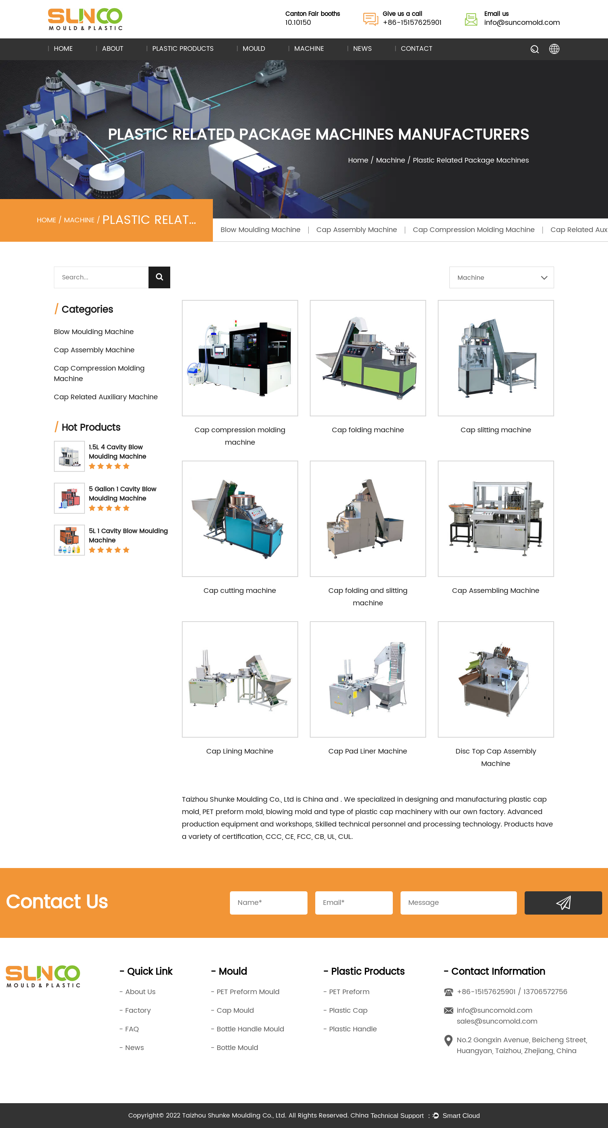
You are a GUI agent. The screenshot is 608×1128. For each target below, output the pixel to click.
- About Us (137, 992)
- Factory (135, 1010)
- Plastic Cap (345, 1010)
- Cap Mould (232, 1010)
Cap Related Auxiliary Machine (106, 397)
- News (131, 1047)
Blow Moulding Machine (261, 230)
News (362, 49)
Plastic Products (183, 49)
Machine (309, 49)
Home (63, 49)
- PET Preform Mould (245, 992)
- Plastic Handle (350, 1029)
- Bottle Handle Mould (247, 1029)
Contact (416, 49)
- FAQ (129, 1029)
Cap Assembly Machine (356, 230)
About (112, 49)
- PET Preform (346, 992)
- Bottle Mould (234, 1047)
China (314, 799)
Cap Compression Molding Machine (474, 230)
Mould (254, 49)
